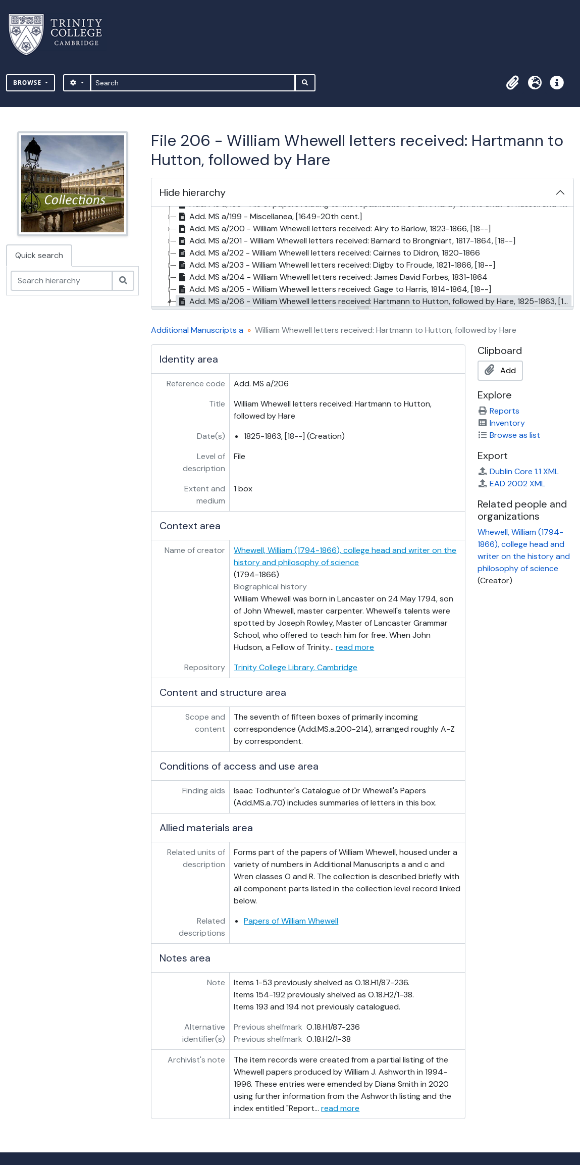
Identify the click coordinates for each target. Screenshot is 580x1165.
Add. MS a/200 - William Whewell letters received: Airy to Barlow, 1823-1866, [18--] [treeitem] (333, 229)
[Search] (193, 82)
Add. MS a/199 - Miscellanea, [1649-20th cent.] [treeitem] (269, 217)
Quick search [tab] (39, 255)
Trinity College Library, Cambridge (295, 667)
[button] (512, 83)
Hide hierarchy (193, 192)
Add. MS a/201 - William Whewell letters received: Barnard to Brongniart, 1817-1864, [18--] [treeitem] (345, 241)
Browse (28, 82)
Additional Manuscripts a (197, 330)
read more (355, 647)
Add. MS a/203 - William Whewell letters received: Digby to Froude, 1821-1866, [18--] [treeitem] (335, 265)
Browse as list (509, 435)
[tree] (362, 257)
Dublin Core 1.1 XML (518, 471)
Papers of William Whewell (291, 921)
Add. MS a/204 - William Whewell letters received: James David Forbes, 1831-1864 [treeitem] (332, 277)
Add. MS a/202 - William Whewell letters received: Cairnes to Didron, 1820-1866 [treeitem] (328, 253)
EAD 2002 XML (511, 483)
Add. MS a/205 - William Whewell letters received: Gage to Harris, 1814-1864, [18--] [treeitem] (333, 289)
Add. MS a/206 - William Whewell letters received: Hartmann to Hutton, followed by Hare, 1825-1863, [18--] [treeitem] (373, 301)
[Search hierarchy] (62, 281)
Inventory (501, 423)
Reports (498, 411)
